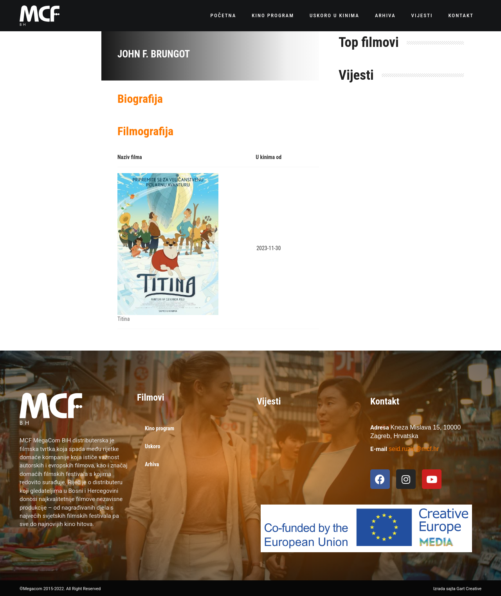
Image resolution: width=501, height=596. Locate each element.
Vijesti (422, 15)
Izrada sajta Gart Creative (457, 588)
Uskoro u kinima (334, 15)
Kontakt (461, 15)
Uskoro (152, 446)
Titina (123, 319)
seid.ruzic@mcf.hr (414, 449)
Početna (223, 15)
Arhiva (385, 15)
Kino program (273, 15)
